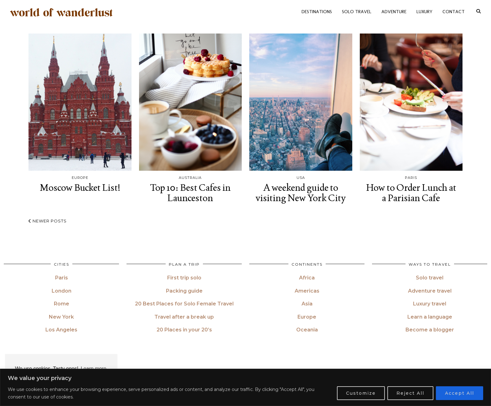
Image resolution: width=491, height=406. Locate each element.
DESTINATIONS (317, 10)
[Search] (478, 11)
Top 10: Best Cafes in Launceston (190, 192)
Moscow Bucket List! (80, 187)
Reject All (410, 393)
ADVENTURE (393, 10)
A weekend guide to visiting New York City (301, 192)
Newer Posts (47, 220)
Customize (361, 393)
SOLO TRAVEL (356, 10)
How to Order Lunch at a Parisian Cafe (411, 192)
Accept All (459, 393)
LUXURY (424, 10)
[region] (245, 387)
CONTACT (453, 10)
